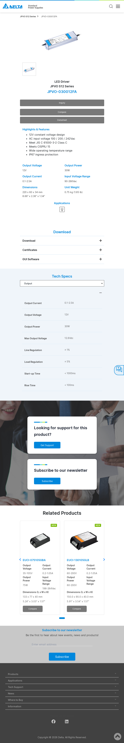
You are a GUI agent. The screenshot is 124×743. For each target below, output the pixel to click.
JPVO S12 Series (28, 16)
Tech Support (62, 687)
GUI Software (30, 259)
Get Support (47, 445)
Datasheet (62, 120)
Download (28, 240)
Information (62, 706)
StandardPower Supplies (35, 7)
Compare (62, 112)
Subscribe (47, 481)
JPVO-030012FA (49, 16)
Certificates (29, 250)
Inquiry (62, 103)
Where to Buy (62, 700)
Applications (62, 680)
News (62, 693)
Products (62, 674)
